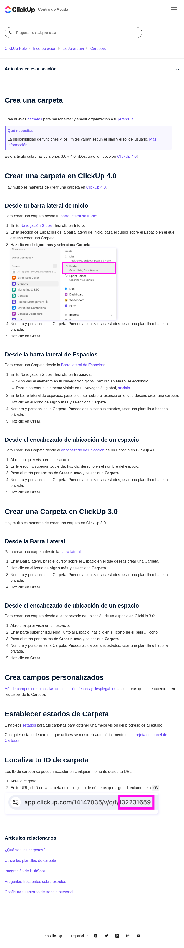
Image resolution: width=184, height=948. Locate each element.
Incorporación (44, 49)
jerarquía (125, 119)
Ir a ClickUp (53, 936)
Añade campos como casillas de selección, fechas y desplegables (60, 689)
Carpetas (98, 49)
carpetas (34, 119)
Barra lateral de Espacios (82, 365)
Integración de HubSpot (25, 871)
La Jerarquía (73, 49)
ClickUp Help (16, 49)
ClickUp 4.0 (96, 187)
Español (79, 936)
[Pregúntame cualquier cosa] (74, 33)
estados (29, 725)
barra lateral (70, 552)
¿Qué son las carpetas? (25, 850)
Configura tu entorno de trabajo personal (39, 892)
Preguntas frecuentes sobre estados (35, 882)
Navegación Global (36, 226)
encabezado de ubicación (82, 450)
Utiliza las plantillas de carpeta (30, 861)
